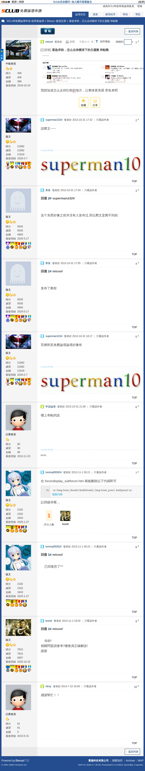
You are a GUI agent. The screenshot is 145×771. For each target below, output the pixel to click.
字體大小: (84, 41)
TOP (134, 181)
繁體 (14, 1)
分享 (95, 105)
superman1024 (53, 119)
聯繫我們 (117, 760)
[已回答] (46, 50)
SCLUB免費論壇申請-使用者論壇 (25, 21)
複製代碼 (57, 494)
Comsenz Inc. (20, 765)
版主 (8, 136)
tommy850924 (53, 472)
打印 (72, 41)
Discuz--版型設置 (56, 21)
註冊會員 (11, 434)
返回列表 (133, 31)
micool (49, 41)
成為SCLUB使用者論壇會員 (118, 6)
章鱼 (48, 190)
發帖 (48, 31)
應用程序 (110, 14)
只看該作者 (102, 119)
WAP (141, 760)
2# (50, 198)
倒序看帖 (105, 41)
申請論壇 (50, 406)
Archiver (130, 760)
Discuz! (20, 760)
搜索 (95, 14)
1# (50, 271)
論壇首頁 (80, 14)
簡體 (21, 1)
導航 (137, 14)
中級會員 (11, 63)
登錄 (139, 6)
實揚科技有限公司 (98, 760)
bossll (65, 524)
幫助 (125, 14)
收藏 (83, 105)
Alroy (48, 686)
